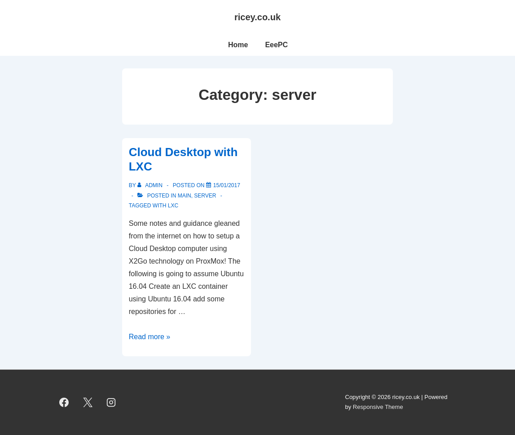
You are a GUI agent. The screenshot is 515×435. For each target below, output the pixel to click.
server (205, 196)
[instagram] (111, 402)
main (184, 196)
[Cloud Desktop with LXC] (226, 185)
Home (238, 45)
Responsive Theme (378, 407)
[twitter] (87, 402)
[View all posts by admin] (150, 185)
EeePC (276, 45)
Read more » (150, 337)
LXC (173, 205)
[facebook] (64, 402)
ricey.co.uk (257, 17)
